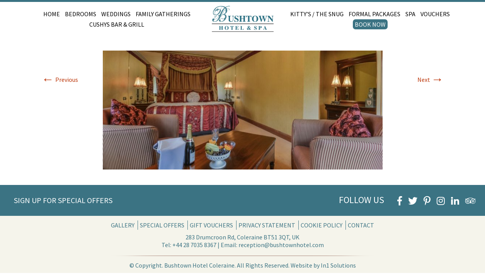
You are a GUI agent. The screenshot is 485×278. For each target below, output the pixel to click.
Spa (410, 14)
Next (430, 79)
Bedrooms (80, 14)
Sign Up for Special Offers (63, 200)
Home (51, 14)
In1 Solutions (338, 265)
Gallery (122, 225)
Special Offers (162, 225)
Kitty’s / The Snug (317, 14)
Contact (361, 225)
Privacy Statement (266, 225)
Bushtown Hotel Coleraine (199, 265)
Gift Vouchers (211, 225)
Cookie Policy (321, 225)
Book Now (370, 24)
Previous (60, 79)
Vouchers (435, 14)
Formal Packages (374, 14)
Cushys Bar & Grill (116, 24)
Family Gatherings (163, 14)
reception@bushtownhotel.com (281, 245)
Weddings (116, 14)
